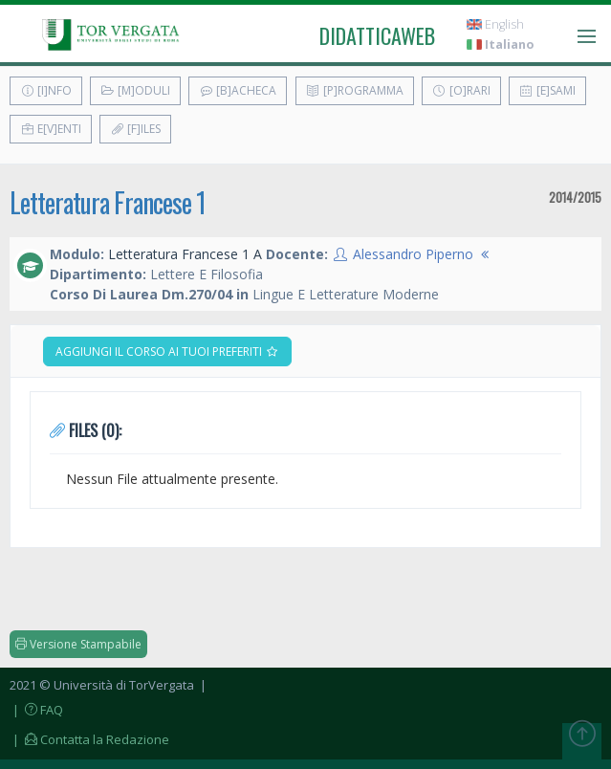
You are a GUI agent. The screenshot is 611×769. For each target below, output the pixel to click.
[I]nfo (46, 90)
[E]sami (547, 90)
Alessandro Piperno (413, 254)
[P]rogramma (355, 90)
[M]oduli (135, 90)
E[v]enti (50, 129)
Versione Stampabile (78, 644)
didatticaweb (377, 35)
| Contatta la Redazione (89, 739)
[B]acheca (237, 90)
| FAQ (36, 709)
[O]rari (461, 90)
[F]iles (135, 129)
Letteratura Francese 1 (108, 202)
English (495, 24)
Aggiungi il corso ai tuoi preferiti (167, 351)
